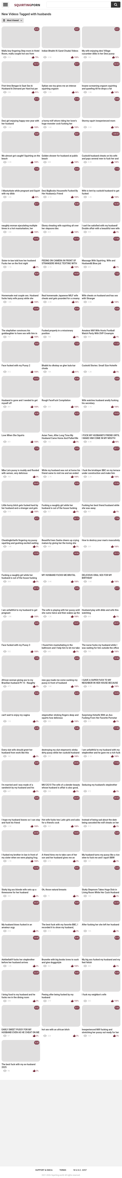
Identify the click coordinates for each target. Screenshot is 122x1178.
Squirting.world (57, 1175)
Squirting (27, 5)
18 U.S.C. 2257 (80, 1170)
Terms (62, 1170)
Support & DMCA (44, 1170)
